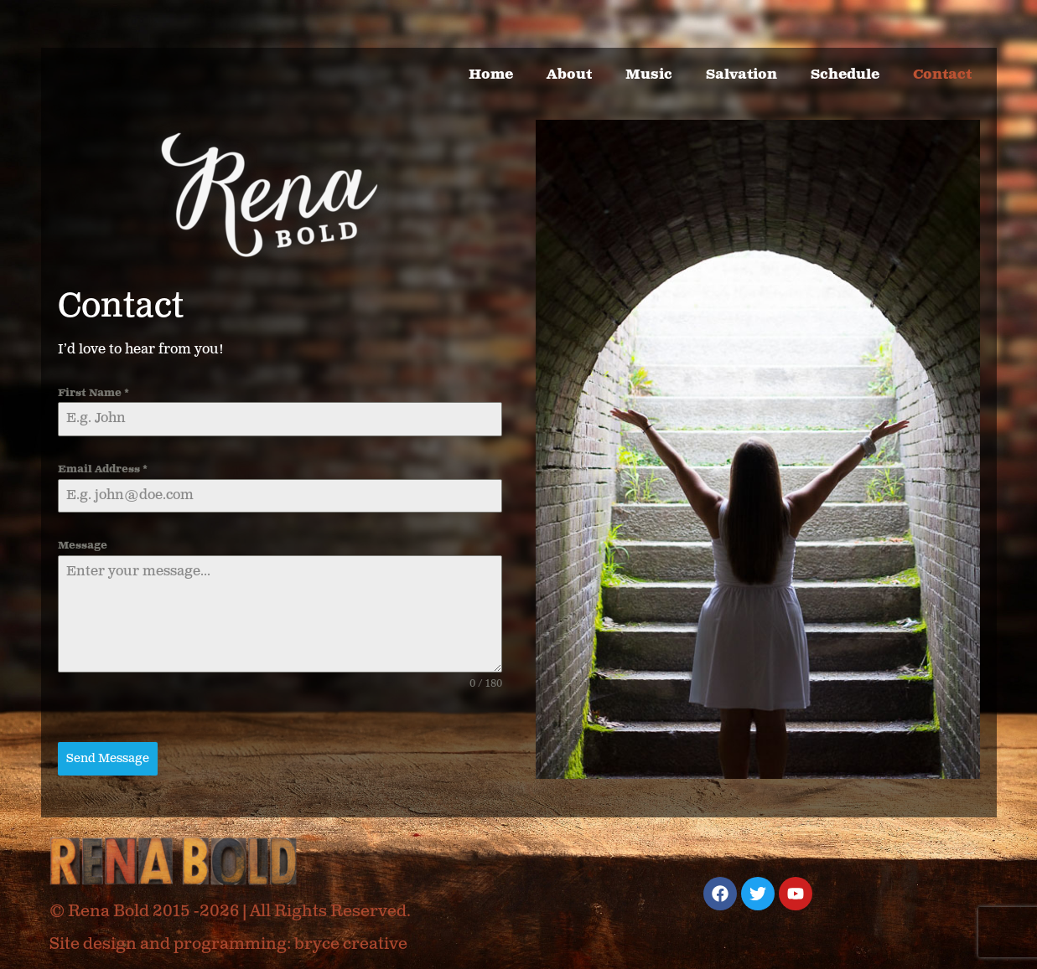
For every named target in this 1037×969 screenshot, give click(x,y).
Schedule (845, 75)
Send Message (107, 758)
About (569, 75)
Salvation (741, 75)
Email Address (103, 469)
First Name (93, 393)
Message (82, 546)
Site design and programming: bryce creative (228, 944)
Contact (942, 75)
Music (648, 75)
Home (491, 75)
